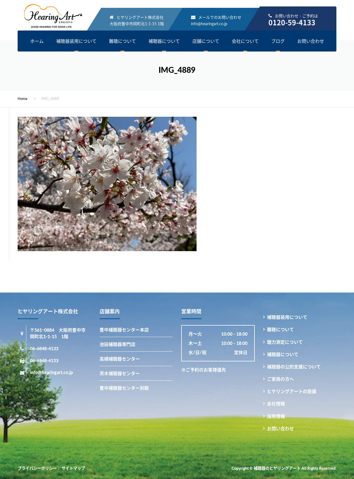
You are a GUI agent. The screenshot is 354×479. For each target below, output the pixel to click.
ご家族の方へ (280, 379)
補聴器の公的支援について (294, 366)
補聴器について (164, 41)
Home (22, 98)
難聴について (122, 41)
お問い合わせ (310, 41)
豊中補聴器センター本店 (124, 329)
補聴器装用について (76, 41)
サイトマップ (73, 468)
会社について (245, 41)
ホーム (37, 41)
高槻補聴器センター (120, 358)
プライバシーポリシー (37, 468)
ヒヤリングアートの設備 (291, 391)
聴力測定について (285, 342)
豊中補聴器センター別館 (124, 388)
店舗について (205, 41)
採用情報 (276, 416)
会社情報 (276, 403)
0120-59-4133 (291, 22)
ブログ (278, 41)
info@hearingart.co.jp (209, 23)
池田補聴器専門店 (117, 344)
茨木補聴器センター (120, 373)
